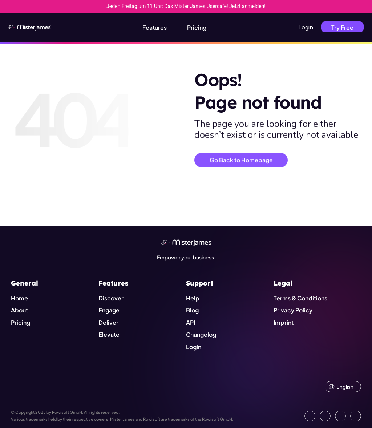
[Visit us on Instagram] (340, 416)
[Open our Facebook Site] (325, 416)
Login (305, 27)
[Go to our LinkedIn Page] (309, 416)
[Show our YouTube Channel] (355, 416)
